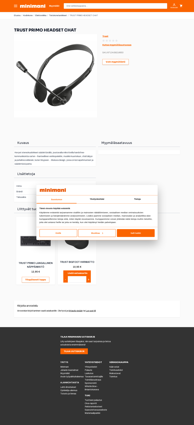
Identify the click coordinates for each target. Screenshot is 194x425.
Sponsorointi (91, 383)
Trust (105, 36)
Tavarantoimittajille (94, 376)
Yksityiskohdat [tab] (97, 199)
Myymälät (65, 373)
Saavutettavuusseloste (96, 410)
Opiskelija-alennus (68, 390)
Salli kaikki (136, 233)
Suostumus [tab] (56, 199)
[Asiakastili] (174, 6)
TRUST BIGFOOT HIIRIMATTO (77, 262)
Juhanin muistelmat (69, 370)
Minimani (64, 367)
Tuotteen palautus (93, 400)
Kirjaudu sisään (75, 311)
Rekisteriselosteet (93, 406)
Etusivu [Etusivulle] (17, 15)
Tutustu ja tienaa (68, 393)
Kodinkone (28, 15)
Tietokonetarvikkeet (58, 15)
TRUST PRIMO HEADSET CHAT (84, 15)
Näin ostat (114, 367)
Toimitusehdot (116, 370)
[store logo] (32, 6)
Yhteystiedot (91, 367)
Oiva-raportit (91, 403)
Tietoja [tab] (137, 199)
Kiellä (58, 233)
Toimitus (113, 376)
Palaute (88, 370)
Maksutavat (115, 373)
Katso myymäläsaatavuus (116, 45)
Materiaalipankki (92, 413)
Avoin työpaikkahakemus (72, 376)
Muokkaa (97, 233)
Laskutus (89, 373)
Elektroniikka (40, 15)
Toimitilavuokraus (93, 380)
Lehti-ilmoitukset (68, 387)
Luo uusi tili (91, 311)
